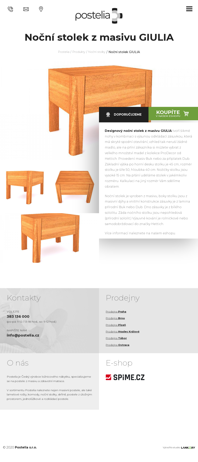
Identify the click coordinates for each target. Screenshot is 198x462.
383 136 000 (19, 316)
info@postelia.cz (24, 336)
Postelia (61, 52)
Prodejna (116, 311)
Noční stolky (98, 52)
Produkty (78, 52)
